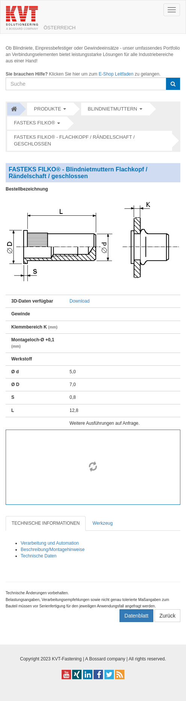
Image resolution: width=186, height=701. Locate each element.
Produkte (47, 109)
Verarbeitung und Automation (50, 543)
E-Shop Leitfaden (115, 74)
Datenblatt (136, 616)
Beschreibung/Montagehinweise (53, 549)
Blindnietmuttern (112, 109)
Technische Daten (38, 556)
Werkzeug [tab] (102, 523)
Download (79, 301)
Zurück (167, 616)
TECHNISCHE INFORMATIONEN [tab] (46, 523)
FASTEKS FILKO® (34, 123)
